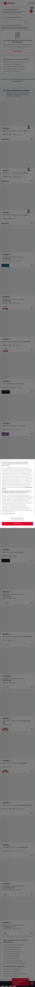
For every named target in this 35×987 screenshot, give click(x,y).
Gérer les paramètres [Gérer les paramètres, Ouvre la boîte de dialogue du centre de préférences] (17, 519)
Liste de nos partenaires (8, 513)
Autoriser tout (17, 523)
